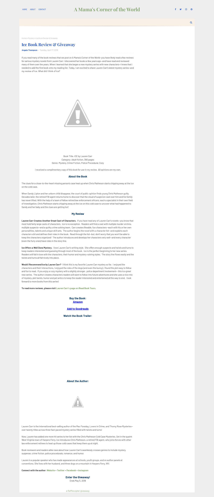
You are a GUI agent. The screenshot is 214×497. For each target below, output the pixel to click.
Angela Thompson (29, 50)
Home (24, 9)
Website (51, 470)
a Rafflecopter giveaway (77, 490)
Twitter (61, 470)
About (33, 9)
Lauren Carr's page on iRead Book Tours (75, 288)
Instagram (83, 470)
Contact (42, 9)
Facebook (71, 470)
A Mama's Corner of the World (107, 9)
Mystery (31, 38)
